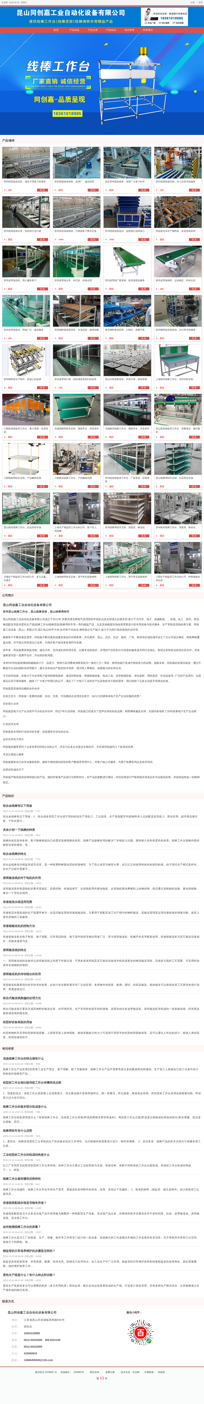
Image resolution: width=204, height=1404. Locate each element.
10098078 (78, 1372)
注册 (193, 2)
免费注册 (110, 1372)
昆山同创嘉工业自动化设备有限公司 (27, 605)
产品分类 (93, 30)
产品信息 (74, 30)
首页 (56, 30)
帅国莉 (161, 1372)
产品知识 (111, 30)
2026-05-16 (14, 2)
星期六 (24, 2)
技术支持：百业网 (130, 1372)
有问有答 (129, 30)
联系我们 (148, 30)
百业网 (4, 2)
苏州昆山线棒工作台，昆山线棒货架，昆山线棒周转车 (36, 611)
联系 (42, 190)
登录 (200, 2)
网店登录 (94, 1372)
